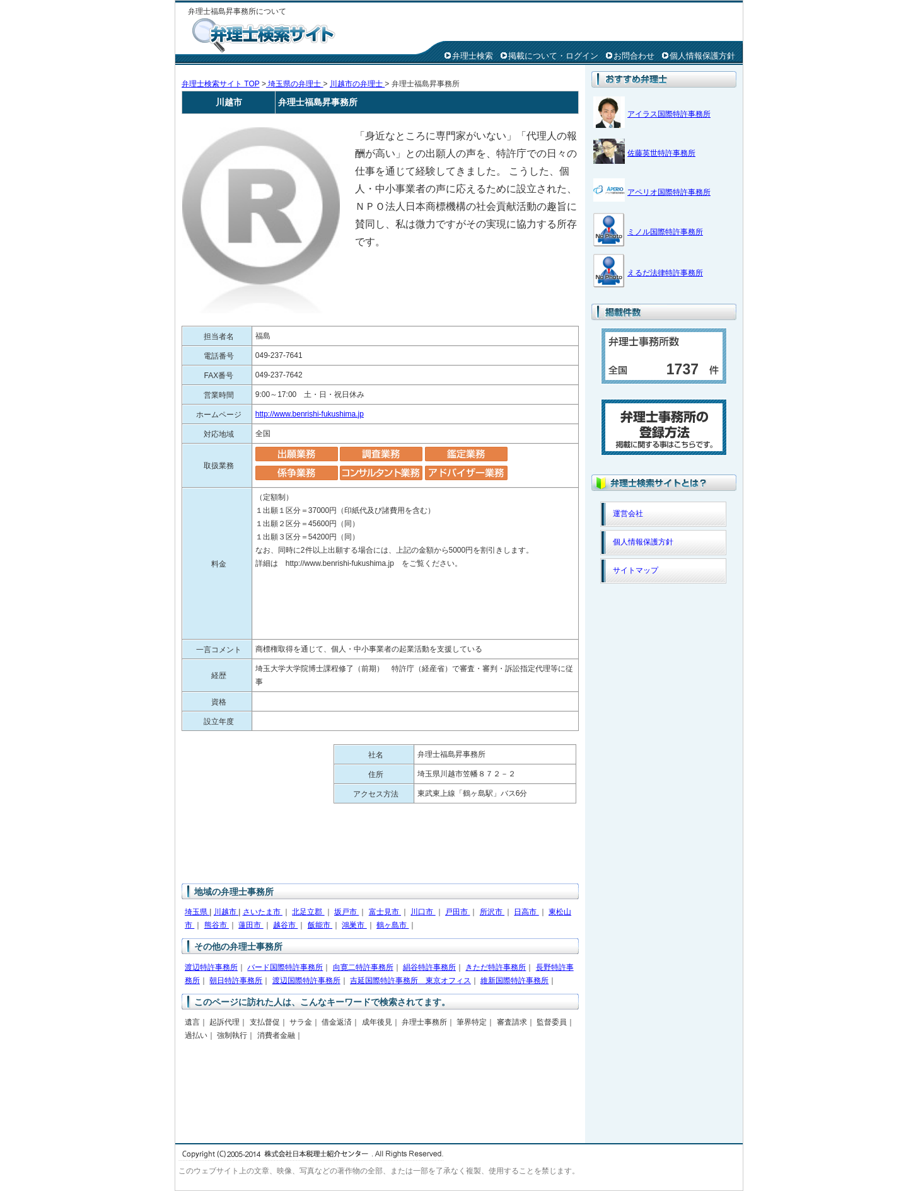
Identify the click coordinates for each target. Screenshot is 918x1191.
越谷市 (285, 925)
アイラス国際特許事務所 (669, 114)
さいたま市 (262, 911)
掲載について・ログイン (553, 55)
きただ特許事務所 (495, 967)
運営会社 (628, 513)
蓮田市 (250, 925)
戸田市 (457, 911)
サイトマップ (635, 570)
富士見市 (385, 911)
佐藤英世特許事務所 (661, 153)
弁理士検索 (472, 55)
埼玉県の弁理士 (294, 83)
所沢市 (492, 911)
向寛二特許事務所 (363, 967)
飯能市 (320, 925)
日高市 (526, 911)
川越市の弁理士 (357, 83)
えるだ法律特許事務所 (665, 272)
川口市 (422, 911)
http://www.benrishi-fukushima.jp (309, 414)
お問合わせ (633, 55)
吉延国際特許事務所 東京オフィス (410, 980)
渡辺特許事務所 (211, 967)
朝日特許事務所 (235, 980)
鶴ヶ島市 (392, 925)
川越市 (226, 911)
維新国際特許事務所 (514, 980)
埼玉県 (197, 911)
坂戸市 (346, 911)
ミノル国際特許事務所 (665, 231)
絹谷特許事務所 (429, 967)
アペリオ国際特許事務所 (669, 192)
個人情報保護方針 (702, 55)
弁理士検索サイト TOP (221, 83)
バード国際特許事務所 (285, 967)
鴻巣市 (354, 925)
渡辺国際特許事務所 (306, 980)
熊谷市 (216, 925)
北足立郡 (308, 911)
